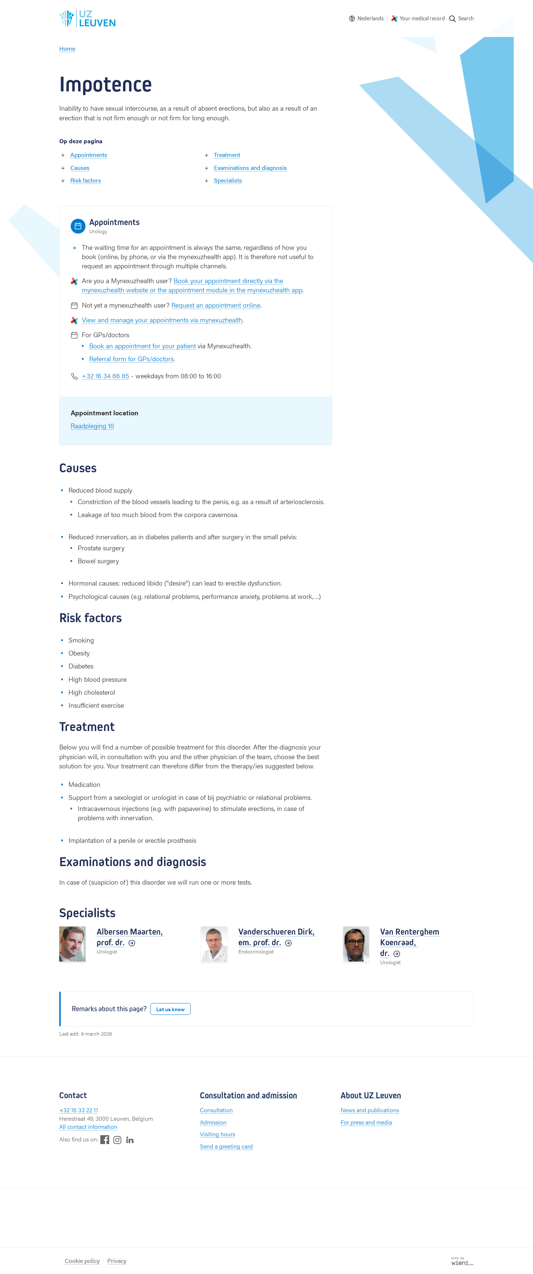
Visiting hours (217, 1134)
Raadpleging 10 (92, 425)
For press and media (366, 1122)
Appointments (88, 154)
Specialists (228, 180)
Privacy (117, 1260)
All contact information (88, 1126)
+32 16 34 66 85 (105, 375)
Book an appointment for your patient (142, 345)
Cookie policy (82, 1260)
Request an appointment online (215, 304)
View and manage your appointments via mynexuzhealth (162, 319)
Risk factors (85, 180)
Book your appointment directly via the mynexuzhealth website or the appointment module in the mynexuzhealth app (192, 285)
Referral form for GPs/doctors (131, 358)
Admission (213, 1122)
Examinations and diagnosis (250, 167)
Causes (80, 167)
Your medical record (422, 18)
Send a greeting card (226, 1146)
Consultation (216, 1110)
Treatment (227, 154)
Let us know (170, 1009)
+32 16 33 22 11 (78, 1110)
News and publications (370, 1110)
